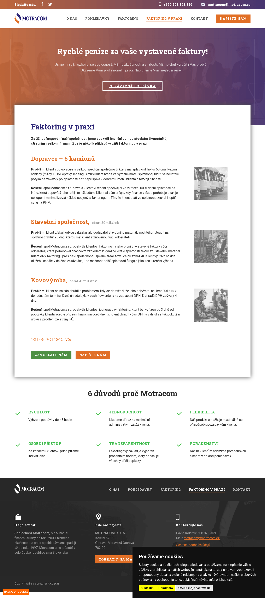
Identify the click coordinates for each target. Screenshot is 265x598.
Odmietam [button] (165, 588)
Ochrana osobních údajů (193, 545)
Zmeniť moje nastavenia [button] (194, 588)
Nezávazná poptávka (132, 86)
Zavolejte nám (51, 355)
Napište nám (233, 18)
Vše (68, 340)
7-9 (48, 340)
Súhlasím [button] (147, 588)
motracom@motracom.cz (229, 4)
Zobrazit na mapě (118, 559)
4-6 (41, 340)
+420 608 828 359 (177, 4)
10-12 (58, 340)
